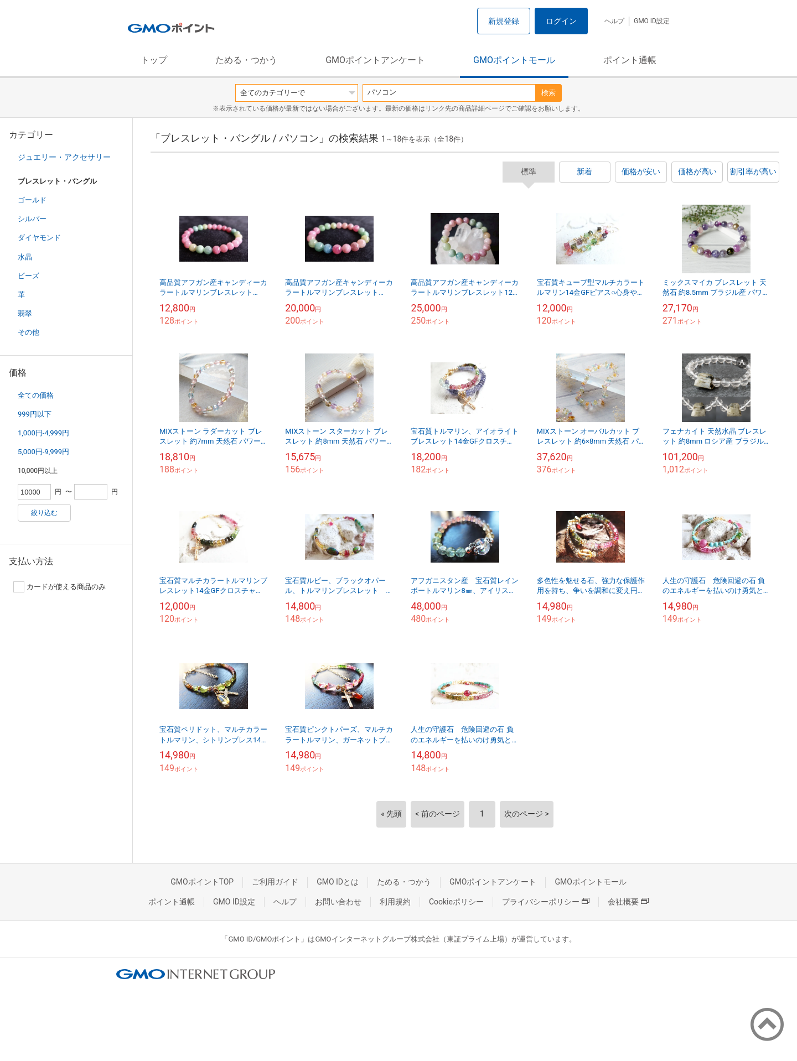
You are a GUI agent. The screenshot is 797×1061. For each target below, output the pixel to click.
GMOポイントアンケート (375, 60)
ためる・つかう (246, 60)
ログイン (561, 21)
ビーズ (28, 276)
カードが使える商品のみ (59, 586)
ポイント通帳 (629, 60)
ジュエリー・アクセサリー (64, 157)
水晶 (25, 257)
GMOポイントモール (514, 60)
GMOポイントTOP (202, 881)
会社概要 (628, 901)
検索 (548, 93)
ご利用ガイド (275, 881)
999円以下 (34, 414)
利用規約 (395, 901)
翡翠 (25, 313)
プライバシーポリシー (545, 901)
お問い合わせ (338, 901)
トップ (154, 60)
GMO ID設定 (652, 21)
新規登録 (503, 21)
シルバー (32, 219)
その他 (28, 332)
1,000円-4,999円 (43, 433)
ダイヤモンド (39, 237)
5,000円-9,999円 (43, 452)
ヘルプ (614, 21)
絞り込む (44, 513)
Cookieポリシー (456, 901)
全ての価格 (36, 395)
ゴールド (32, 200)
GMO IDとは (338, 881)
